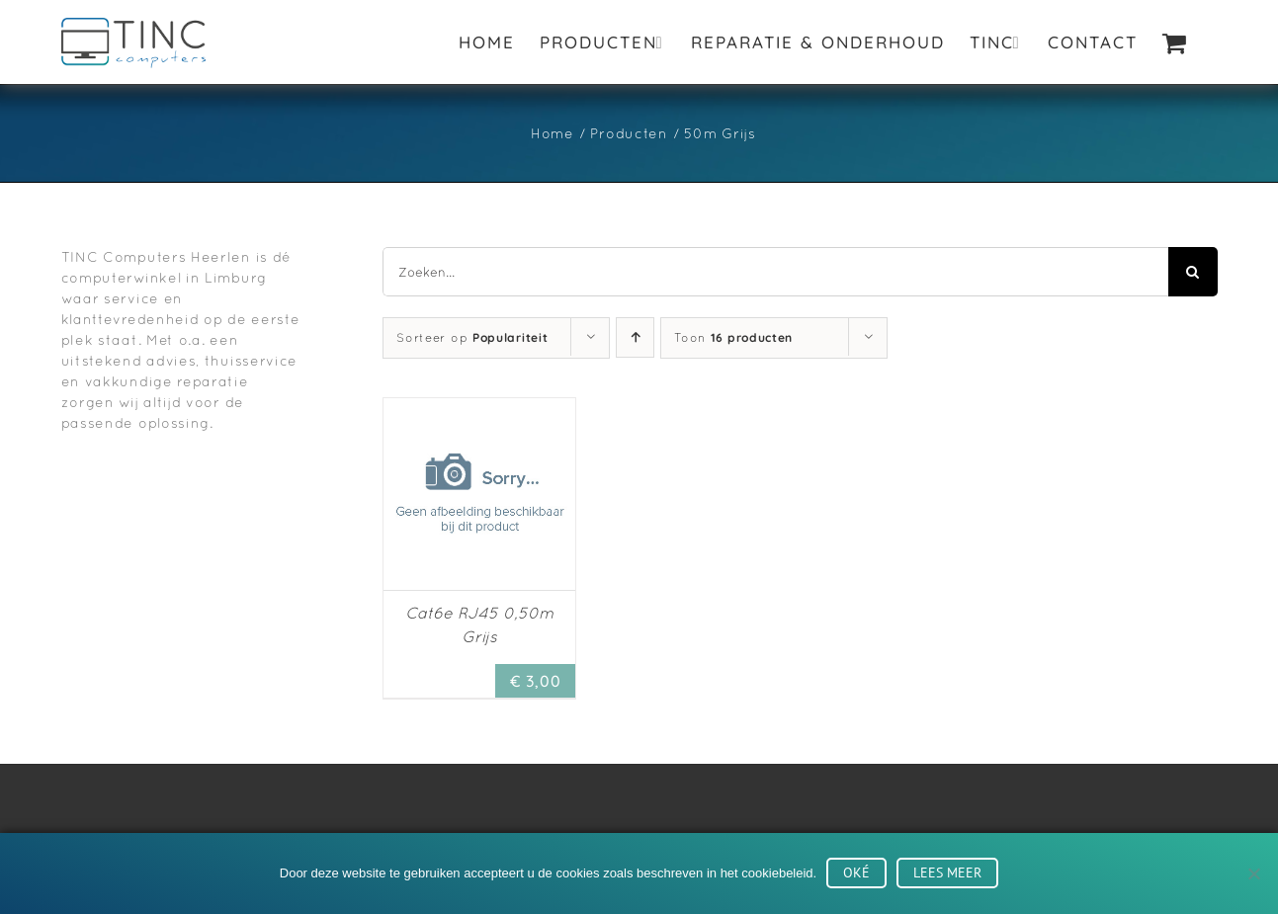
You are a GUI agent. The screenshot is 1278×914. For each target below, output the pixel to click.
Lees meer (947, 872)
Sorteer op (472, 338)
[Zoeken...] (775, 271)
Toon (733, 338)
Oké (856, 872)
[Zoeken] (1193, 271)
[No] (1253, 873)
